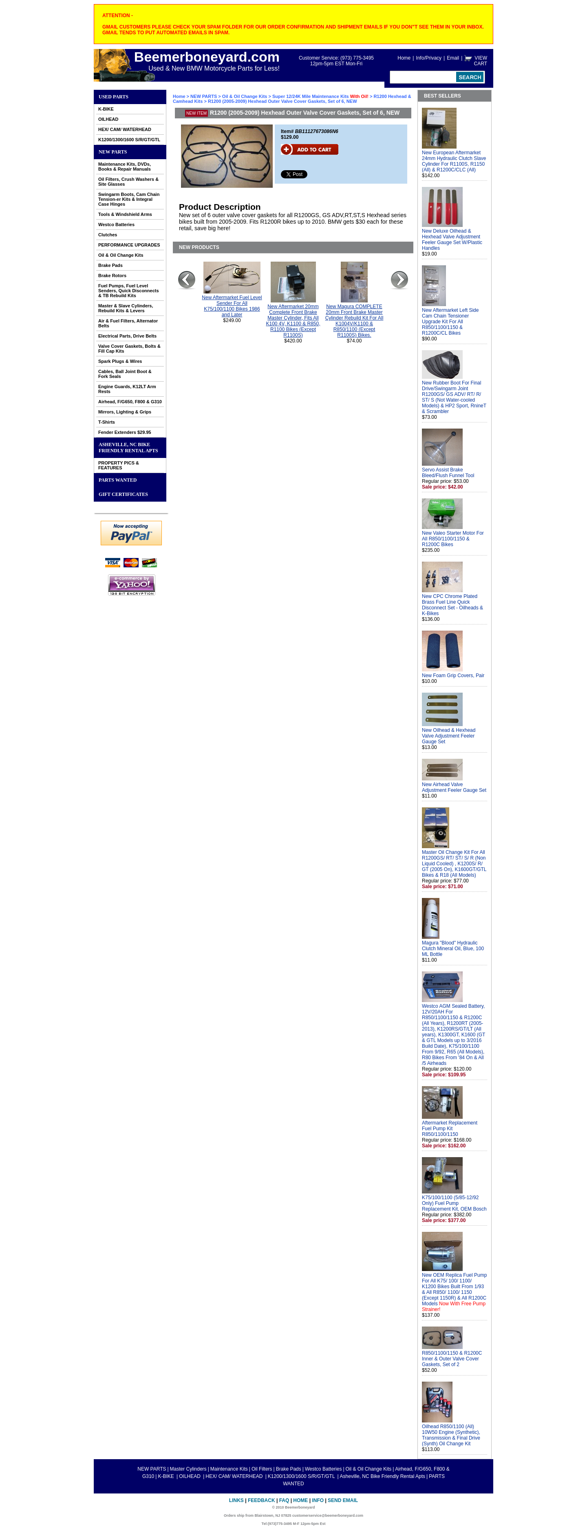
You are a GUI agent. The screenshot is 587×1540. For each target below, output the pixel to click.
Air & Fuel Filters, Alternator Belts (128, 323)
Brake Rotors (112, 275)
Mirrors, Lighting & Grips (124, 411)
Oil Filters (262, 1469)
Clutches (107, 234)
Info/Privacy (428, 58)
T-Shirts (106, 422)
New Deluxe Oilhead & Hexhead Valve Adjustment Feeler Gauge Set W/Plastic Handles (452, 239)
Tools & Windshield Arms (125, 214)
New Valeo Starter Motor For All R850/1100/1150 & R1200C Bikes (453, 538)
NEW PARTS (113, 152)
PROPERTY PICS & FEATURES (118, 465)
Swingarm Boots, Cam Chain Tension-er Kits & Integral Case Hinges (128, 199)
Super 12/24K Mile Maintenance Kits (321, 96)
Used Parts (113, 97)
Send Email (343, 1500)
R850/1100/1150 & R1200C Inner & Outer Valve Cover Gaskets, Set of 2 (452, 1358)
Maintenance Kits (229, 1469)
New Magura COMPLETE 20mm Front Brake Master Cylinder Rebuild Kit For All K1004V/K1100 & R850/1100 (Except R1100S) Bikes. (354, 321)
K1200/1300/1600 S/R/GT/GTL (129, 139)
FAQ (284, 1500)
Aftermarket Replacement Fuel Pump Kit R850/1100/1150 (449, 1128)
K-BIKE (106, 109)
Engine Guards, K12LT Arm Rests (127, 389)
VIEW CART (480, 61)
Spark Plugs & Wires (120, 361)
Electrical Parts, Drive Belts (127, 335)
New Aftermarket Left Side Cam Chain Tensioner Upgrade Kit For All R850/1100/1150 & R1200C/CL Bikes (450, 321)
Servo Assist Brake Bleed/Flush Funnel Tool (448, 472)
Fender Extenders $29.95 (124, 432)
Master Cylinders (188, 1469)
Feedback (261, 1500)
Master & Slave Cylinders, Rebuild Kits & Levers (125, 308)
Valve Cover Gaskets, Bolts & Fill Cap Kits (129, 348)
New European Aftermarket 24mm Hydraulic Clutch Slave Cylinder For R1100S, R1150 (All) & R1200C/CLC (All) (454, 161)
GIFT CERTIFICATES (123, 494)
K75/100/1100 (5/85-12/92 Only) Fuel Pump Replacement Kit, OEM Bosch (454, 1203)
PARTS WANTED (118, 480)
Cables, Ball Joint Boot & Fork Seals (125, 374)
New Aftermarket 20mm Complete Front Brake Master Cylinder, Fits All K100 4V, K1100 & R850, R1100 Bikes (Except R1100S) (293, 321)
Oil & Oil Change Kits (120, 255)
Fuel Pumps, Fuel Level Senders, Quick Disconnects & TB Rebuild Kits (128, 290)
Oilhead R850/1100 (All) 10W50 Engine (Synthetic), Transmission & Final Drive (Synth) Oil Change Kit (451, 1435)
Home (403, 58)
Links (236, 1500)
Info (318, 1500)
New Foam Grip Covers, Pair (453, 675)
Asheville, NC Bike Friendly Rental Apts (128, 447)
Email (453, 58)
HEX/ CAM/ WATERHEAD (124, 129)
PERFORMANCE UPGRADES (129, 244)
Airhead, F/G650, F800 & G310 (130, 401)
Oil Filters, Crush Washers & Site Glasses (128, 182)
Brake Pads (110, 265)
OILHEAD (108, 119)
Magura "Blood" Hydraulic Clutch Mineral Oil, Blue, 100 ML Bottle (453, 948)
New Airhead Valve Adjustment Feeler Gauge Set (454, 787)
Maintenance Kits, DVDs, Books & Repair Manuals (124, 166)
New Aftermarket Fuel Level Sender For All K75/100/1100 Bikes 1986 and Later (232, 306)
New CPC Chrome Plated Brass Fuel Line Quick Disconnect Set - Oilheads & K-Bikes (452, 604)
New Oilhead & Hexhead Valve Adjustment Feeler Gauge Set (448, 735)
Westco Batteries (116, 224)
